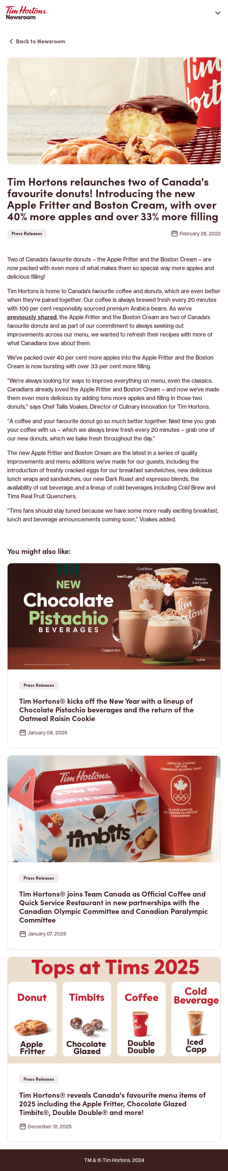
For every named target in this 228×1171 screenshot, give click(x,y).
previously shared (32, 317)
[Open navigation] (218, 12)
